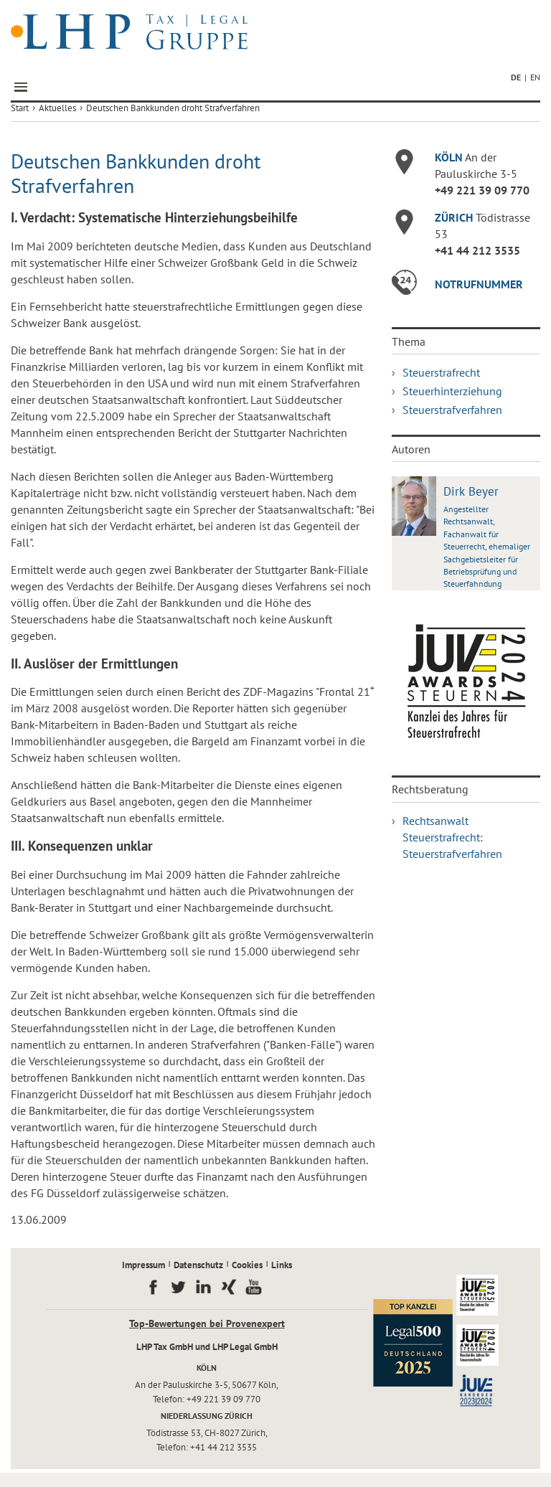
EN (535, 77)
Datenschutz (198, 1265)
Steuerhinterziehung (452, 391)
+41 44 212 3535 (477, 250)
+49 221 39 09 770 (482, 190)
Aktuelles (57, 108)
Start (20, 108)
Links (281, 1265)
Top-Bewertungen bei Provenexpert (207, 1323)
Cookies (247, 1265)
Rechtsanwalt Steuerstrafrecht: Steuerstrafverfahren (452, 837)
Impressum (143, 1265)
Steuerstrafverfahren (452, 409)
